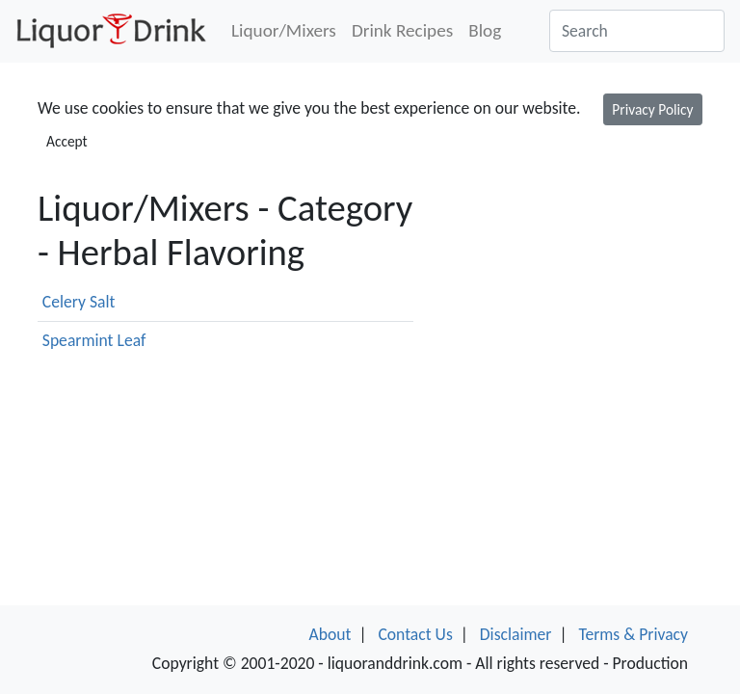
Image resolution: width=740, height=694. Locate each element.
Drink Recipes (402, 30)
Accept (67, 141)
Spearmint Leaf (94, 340)
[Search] (637, 31)
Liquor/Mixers (283, 30)
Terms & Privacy (633, 634)
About (330, 634)
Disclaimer (516, 634)
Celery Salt (79, 301)
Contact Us (415, 634)
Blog (484, 30)
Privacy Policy (652, 109)
